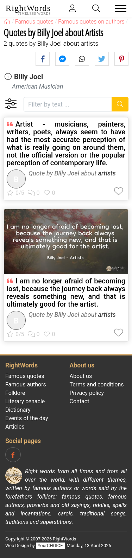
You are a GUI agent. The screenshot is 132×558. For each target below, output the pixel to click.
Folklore (15, 393)
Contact (79, 401)
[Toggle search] (96, 8)
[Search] (120, 104)
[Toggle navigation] (118, 9)
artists (107, 173)
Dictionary (18, 409)
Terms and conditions (97, 384)
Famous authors (25, 384)
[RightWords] (7, 21)
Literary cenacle (25, 401)
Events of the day (26, 418)
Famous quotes (24, 376)
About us (81, 376)
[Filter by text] (68, 104)
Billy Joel (28, 76)
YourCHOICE (50, 545)
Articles (14, 426)
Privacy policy (87, 393)
